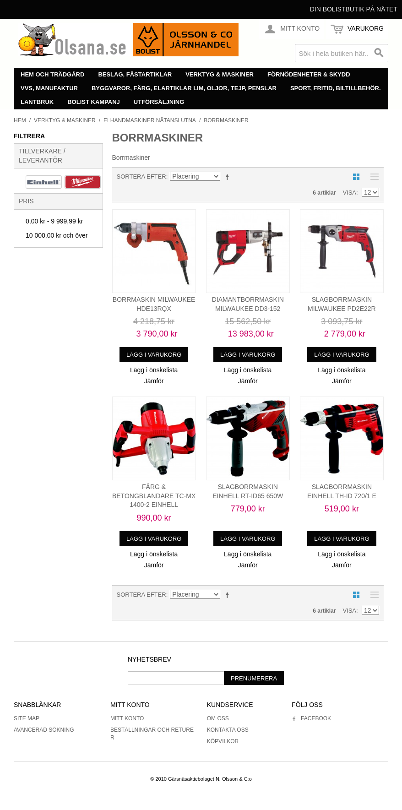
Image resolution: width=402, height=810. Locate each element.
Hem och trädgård (52, 74)
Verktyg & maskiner (219, 74)
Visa (349, 192)
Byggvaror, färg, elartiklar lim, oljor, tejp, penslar (184, 88)
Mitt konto (127, 718)
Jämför (154, 381)
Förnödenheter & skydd (308, 74)
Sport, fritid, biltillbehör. (335, 88)
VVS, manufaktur (49, 88)
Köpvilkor (223, 741)
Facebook (311, 718)
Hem (20, 120)
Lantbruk (37, 101)
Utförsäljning (159, 101)
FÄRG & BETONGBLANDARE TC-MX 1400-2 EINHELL (154, 495)
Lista (372, 177)
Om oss (218, 718)
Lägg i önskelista (154, 370)
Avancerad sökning (44, 730)
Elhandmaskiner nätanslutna (149, 120)
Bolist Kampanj (93, 101)
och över (56, 235)
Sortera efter (141, 176)
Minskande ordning (229, 177)
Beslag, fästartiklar (135, 74)
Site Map (26, 718)
